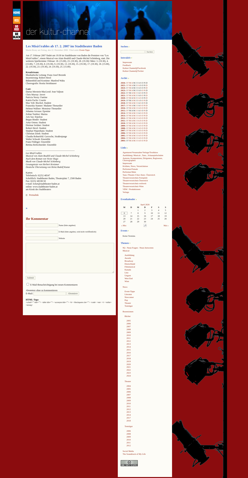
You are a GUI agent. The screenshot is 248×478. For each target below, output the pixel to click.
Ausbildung (129, 255)
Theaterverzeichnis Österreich (135, 180)
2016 (123, 108)
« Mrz (123, 225)
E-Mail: (46, 293)
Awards (128, 258)
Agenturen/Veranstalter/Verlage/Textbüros (140, 152)
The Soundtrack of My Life (134, 454)
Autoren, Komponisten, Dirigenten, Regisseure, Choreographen (143, 159)
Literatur (128, 294)
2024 (123, 88)
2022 (123, 93)
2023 (123, 90)
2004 (123, 138)
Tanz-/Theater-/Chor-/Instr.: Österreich (139, 175)
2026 (123, 83)
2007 (123, 130)
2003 (123, 140)
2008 (123, 128)
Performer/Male (129, 172)
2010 (123, 123)
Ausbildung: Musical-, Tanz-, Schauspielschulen (143, 155)
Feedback (127, 65)
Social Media (128, 451)
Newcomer (129, 297)
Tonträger (129, 306)
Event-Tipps (84, 50)
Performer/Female (130, 169)
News (125, 287)
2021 (123, 95)
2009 (123, 125)
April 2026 (144, 204)
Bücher (128, 316)
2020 (123, 98)
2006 (123, 133)
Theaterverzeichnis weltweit (134, 183)
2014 (123, 113)
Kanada (128, 269)
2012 (123, 118)
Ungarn (128, 275)
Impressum (127, 62)
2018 (123, 103)
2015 (123, 110)
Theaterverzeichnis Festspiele (135, 178)
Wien (127, 281)
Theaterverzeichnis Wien (133, 186)
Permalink (34, 195)
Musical (126, 250)
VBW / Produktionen (131, 189)
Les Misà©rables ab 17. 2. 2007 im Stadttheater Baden (64, 46)
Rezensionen (128, 311)
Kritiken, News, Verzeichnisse (135, 166)
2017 (123, 105)
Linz (126, 272)
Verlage (126, 192)
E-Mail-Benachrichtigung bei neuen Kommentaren (54, 284)
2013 (123, 115)
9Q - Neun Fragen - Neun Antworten (138, 248)
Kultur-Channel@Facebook (134, 68)
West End (129, 278)
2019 (123, 100)
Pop (126, 300)
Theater (128, 303)
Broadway (129, 261)
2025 (123, 85)
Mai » (166, 225)
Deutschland (130, 264)
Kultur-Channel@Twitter (133, 71)
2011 (123, 120)
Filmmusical (130, 267)
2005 (123, 135)
